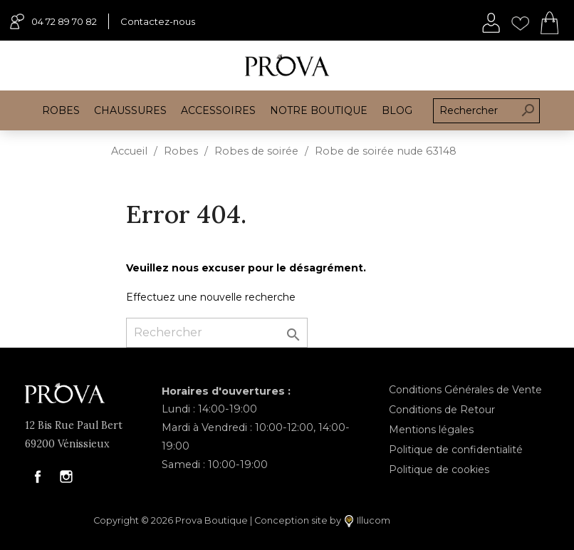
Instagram (66, 476)
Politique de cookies (439, 469)
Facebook (37, 476)
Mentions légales (431, 429)
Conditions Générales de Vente (465, 389)
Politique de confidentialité (456, 449)
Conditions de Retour (442, 409)
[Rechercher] (217, 333)
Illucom (367, 521)
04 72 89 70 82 (53, 21)
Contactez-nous (157, 21)
